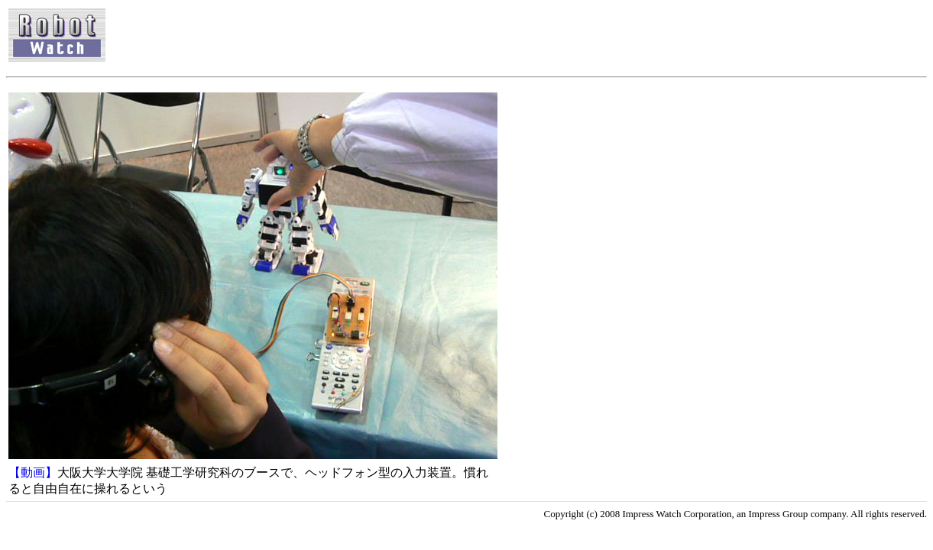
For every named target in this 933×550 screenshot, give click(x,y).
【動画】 (32, 472)
